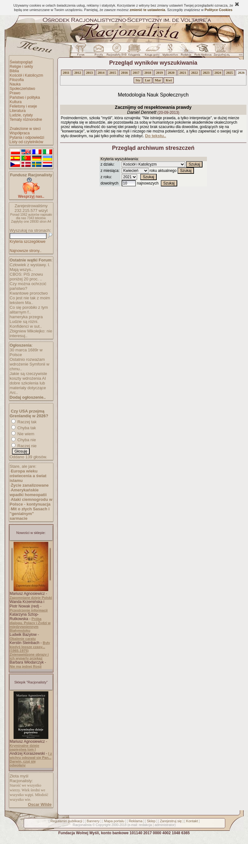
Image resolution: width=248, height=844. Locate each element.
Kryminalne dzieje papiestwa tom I (24, 747)
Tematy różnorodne (26, 119)
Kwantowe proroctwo (29, 293)
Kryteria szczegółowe (27, 241)
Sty (138, 80)
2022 (194, 72)
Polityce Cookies (219, 10)
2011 (66, 72)
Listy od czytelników (26, 142)
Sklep (151, 821)
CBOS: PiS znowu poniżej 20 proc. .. (26, 276)
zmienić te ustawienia (147, 10)
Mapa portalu (114, 821)
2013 (89, 72)
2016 (124, 72)
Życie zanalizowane (30, 485)
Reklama (135, 821)
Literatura (18, 110)
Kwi (169, 80)
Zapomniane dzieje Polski (31, 598)
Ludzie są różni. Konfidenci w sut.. (26, 324)
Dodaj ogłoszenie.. (28, 397)
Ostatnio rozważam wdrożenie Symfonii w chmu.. (30, 364)
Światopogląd (21, 62)
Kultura (16, 102)
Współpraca (20, 133)
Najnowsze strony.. (25, 251)
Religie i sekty (21, 66)
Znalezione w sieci (25, 128)
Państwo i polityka (25, 97)
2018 (147, 72)
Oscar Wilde (39, 804)
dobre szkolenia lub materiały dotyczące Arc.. (28, 388)
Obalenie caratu (23, 639)
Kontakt (192, 821)
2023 (206, 72)
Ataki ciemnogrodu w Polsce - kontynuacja (31, 502)
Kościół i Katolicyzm (26, 75)
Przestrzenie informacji (29, 610)
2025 (229, 72)
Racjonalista (82, 825)
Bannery (93, 821)
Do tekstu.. (155, 135)
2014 (101, 72)
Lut (147, 80)
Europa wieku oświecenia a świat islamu (28, 476)
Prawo (15, 93)
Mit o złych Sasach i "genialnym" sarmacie (30, 514)
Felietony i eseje (23, 106)
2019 (159, 72)
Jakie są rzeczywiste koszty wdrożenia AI (28, 376)
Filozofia (17, 80)
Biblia (14, 71)
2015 (112, 72)
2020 (171, 72)
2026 (241, 72)
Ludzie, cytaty (21, 115)
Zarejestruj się (171, 821)
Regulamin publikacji (66, 821)
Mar (158, 80)
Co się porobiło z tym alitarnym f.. (29, 309)
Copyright (103, 825)
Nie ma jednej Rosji (26, 666)
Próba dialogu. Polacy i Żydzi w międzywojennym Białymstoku (30, 624)
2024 (218, 72)
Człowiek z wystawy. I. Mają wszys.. (30, 267)
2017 (136, 72)
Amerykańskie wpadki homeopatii (28, 492)
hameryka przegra (26, 316)
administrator (164, 825)
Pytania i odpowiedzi (27, 137)
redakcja (145, 825)
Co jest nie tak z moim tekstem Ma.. (30, 300)
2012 (77, 72)
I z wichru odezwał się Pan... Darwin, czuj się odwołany (31, 759)
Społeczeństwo (22, 88)
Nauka (15, 84)
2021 (182, 72)
